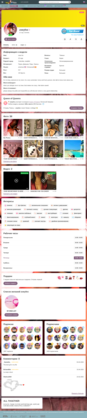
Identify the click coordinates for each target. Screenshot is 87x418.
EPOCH (37, 412)
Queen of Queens (34, 102)
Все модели (5, 6)
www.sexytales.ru (21, 412)
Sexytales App (59, 6)
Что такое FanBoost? (77, 35)
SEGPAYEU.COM (43, 412)
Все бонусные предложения (36, 6)
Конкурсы (49, 6)
